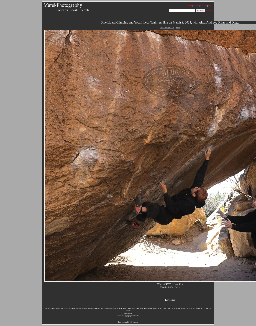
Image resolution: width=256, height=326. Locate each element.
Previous (164, 27)
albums (196, 6)
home (189, 6)
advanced (208, 11)
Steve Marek (79, 308)
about (210, 6)
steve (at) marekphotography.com (128, 315)
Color (177, 287)
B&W (170, 287)
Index (171, 27)
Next (178, 27)
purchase (203, 6)
